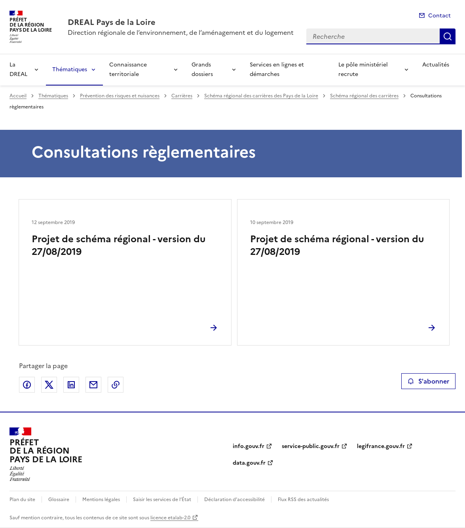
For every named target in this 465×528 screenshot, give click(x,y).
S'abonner (428, 381)
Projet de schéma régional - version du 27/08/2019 (118, 245)
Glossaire (58, 499)
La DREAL (18, 69)
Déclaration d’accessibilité (234, 499)
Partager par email (93, 385)
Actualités (435, 65)
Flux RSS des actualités (303, 499)
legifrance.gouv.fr (381, 446)
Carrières (181, 95)
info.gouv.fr (248, 446)
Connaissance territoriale (128, 69)
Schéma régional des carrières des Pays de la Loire (261, 95)
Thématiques (69, 69)
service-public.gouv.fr (311, 446)
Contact (439, 15)
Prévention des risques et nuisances (119, 95)
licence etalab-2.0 (170, 517)
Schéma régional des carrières (364, 95)
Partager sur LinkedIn (71, 385)
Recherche (448, 36)
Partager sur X (49, 385)
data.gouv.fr (249, 463)
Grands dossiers (202, 69)
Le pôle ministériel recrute (363, 69)
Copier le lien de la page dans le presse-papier (115, 385)
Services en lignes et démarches (277, 69)
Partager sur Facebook (27, 385)
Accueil (18, 95)
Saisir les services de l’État (162, 499)
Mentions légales (101, 499)
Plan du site (22, 499)
